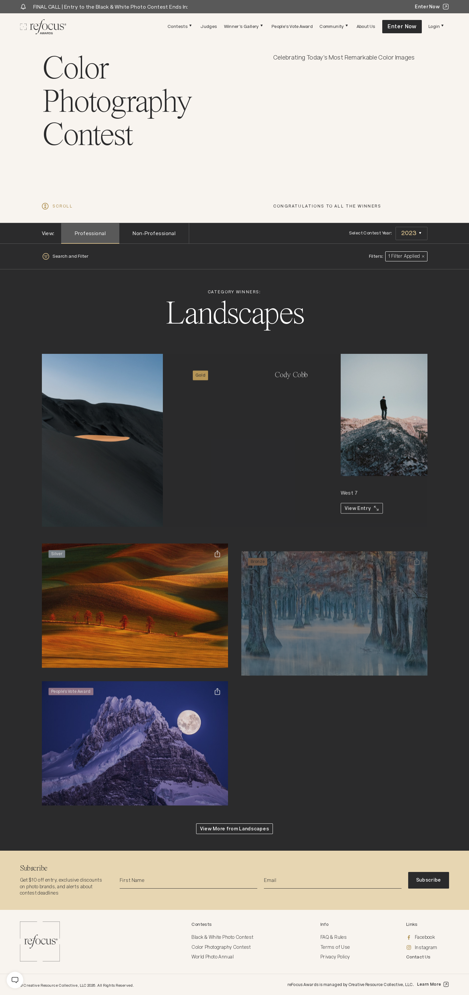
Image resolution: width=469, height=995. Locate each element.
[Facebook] (427, 937)
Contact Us (418, 956)
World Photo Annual (212, 956)
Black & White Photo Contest (222, 937)
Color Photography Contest (221, 947)
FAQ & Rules (333, 937)
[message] (15, 980)
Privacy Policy (335, 956)
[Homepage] (43, 26)
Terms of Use (335, 947)
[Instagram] (427, 947)
